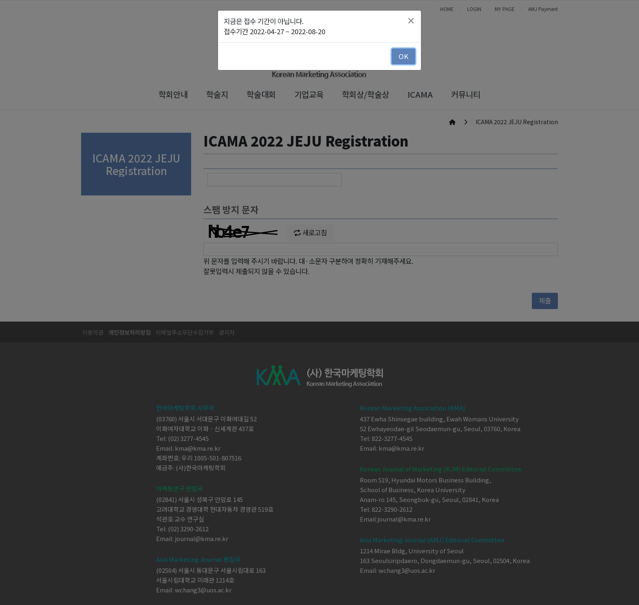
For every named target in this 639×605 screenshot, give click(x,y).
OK (403, 56)
